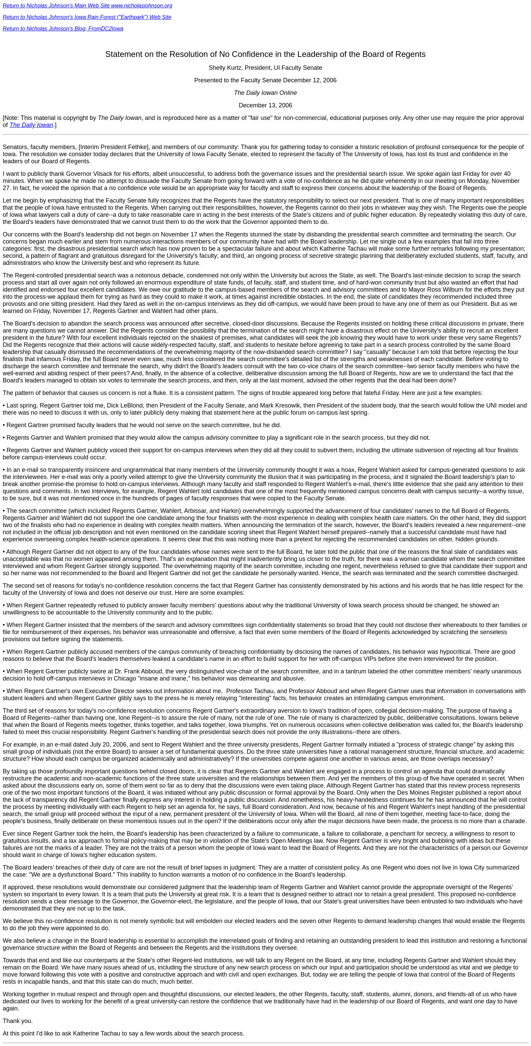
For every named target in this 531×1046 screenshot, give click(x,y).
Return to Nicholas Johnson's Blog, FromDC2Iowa (63, 29)
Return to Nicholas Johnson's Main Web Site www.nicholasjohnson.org (87, 5)
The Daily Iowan (31, 125)
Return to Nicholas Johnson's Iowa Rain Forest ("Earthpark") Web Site (87, 17)
